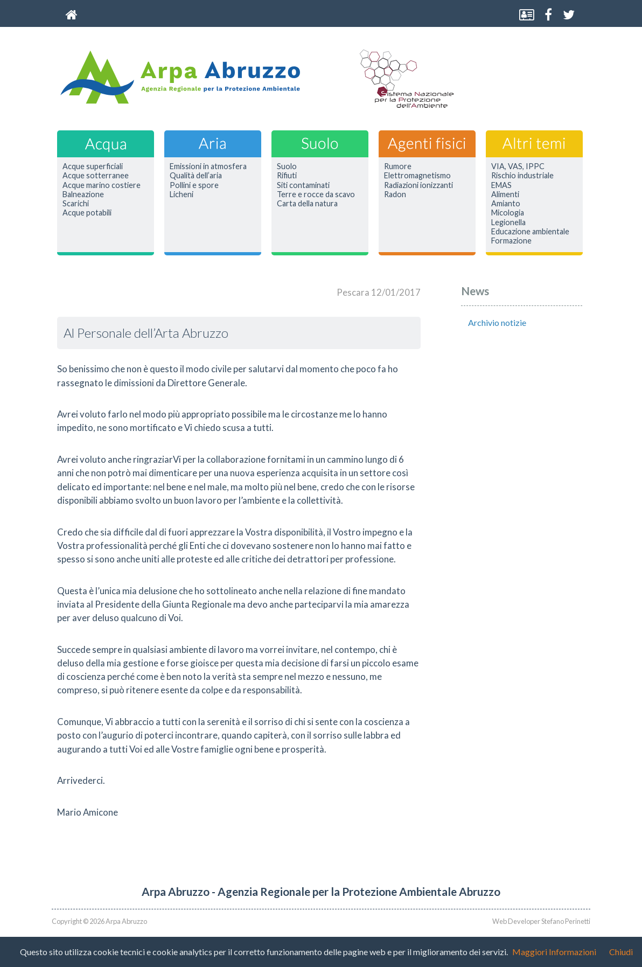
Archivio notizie (497, 322)
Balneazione (83, 194)
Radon (395, 194)
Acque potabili (86, 213)
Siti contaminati (303, 185)
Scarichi (75, 203)
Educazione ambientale (530, 231)
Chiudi (621, 952)
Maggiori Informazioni (554, 952)
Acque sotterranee (95, 175)
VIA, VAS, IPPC (518, 166)
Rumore (397, 166)
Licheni (181, 194)
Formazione (511, 241)
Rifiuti (287, 175)
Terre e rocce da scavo (316, 194)
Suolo (287, 166)
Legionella (508, 222)
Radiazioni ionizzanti (418, 185)
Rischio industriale (522, 175)
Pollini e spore (194, 185)
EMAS (501, 185)
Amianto (505, 203)
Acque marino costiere (101, 185)
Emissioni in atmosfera (208, 166)
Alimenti (505, 194)
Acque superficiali (92, 166)
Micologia (507, 213)
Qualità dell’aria (196, 175)
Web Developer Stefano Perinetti (541, 921)
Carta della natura (307, 203)
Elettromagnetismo (417, 175)
